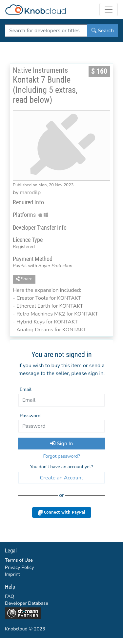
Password (30, 415)
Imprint (12, 574)
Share (24, 279)
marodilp (30, 192)
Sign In (61, 443)
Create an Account (61, 477)
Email (25, 389)
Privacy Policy (19, 567)
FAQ (9, 596)
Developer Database (26, 603)
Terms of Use (19, 560)
